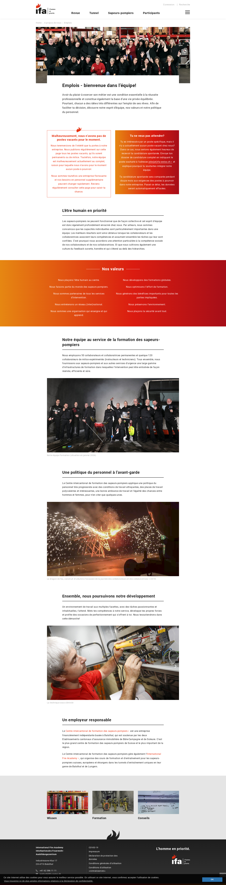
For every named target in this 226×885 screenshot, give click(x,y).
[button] (50, 418)
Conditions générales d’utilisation (105, 863)
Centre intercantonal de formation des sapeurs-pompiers (97, 731)
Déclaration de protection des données (103, 857)
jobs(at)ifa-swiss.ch (160, 161)
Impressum (94, 851)
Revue (75, 13)
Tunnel (94, 13)
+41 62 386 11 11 (48, 870)
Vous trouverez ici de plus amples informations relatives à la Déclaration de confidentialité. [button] (48, 881)
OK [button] (212, 880)
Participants (151, 13)
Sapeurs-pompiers (121, 13)
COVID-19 (93, 847)
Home (39, 23)
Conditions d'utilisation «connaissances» (100, 869)
